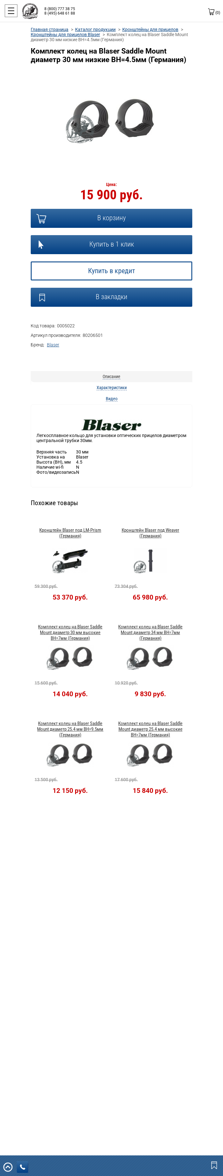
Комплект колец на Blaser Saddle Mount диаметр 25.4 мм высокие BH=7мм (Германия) (150, 729)
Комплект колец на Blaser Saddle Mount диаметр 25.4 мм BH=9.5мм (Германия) (70, 729)
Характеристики (112, 387)
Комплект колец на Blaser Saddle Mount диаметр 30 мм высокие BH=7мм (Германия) (70, 632)
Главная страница (49, 29)
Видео (112, 398)
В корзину (111, 218)
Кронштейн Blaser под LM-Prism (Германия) (70, 533)
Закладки (214, 1165)
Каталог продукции (95, 29)
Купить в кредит (111, 271)
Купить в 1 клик (111, 244)
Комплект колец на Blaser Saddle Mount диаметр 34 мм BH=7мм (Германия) (150, 632)
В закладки (111, 297)
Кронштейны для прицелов (150, 29)
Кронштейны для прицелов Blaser (65, 34)
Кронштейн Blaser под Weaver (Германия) (150, 533)
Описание (111, 376)
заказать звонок (24, 1167)
